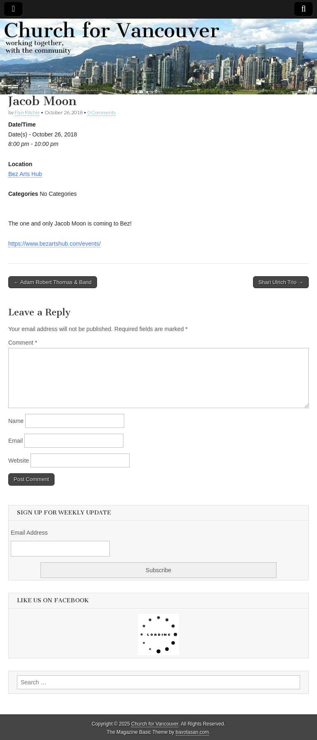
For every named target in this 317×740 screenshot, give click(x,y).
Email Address (29, 532)
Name (16, 421)
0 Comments (102, 112)
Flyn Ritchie (27, 112)
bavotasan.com (192, 732)
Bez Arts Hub (25, 174)
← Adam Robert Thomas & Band (53, 282)
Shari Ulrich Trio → (280, 282)
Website (18, 460)
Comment (22, 342)
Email (15, 440)
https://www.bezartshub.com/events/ (54, 243)
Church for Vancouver (154, 724)
